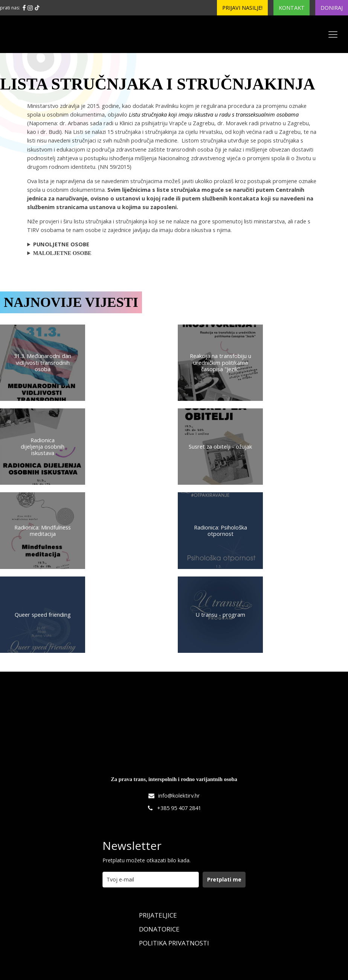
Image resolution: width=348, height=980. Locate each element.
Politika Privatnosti (174, 943)
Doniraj (332, 7)
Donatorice (159, 929)
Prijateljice (158, 915)
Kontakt (292, 7)
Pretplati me (224, 879)
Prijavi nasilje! (242, 7)
